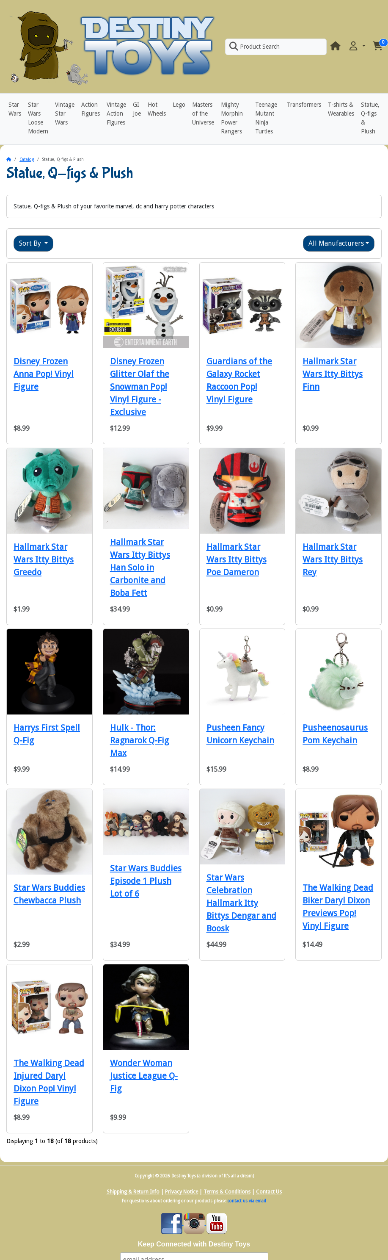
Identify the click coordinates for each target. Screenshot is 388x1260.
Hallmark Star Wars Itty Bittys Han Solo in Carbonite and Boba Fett (140, 567)
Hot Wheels (157, 109)
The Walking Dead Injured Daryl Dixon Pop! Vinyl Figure (49, 1082)
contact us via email (247, 1201)
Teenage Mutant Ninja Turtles (266, 118)
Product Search (254, 46)
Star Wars (14, 109)
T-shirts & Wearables (341, 109)
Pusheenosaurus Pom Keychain (335, 734)
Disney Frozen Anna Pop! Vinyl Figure (44, 374)
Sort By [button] (31, 243)
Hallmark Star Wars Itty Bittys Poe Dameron (236, 559)
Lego (179, 104)
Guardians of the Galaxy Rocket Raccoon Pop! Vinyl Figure (239, 380)
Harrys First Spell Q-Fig (47, 734)
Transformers (304, 104)
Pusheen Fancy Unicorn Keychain (240, 734)
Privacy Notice (181, 1192)
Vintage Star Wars (64, 113)
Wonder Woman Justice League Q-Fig (144, 1076)
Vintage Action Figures (116, 113)
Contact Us (269, 1192)
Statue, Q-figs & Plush (370, 118)
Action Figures (90, 109)
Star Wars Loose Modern (38, 118)
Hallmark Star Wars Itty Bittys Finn (333, 374)
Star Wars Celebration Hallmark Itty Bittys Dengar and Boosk (241, 902)
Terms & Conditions (227, 1192)
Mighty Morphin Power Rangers (232, 118)
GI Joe (137, 109)
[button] (356, 46)
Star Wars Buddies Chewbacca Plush (49, 894)
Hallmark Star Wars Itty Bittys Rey (333, 559)
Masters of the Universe (203, 113)
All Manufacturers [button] (336, 243)
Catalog (26, 159)
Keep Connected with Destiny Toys (194, 1244)
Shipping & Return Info (133, 1192)
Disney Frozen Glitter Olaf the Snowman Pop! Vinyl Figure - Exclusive (139, 386)
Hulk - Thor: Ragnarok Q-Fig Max (139, 740)
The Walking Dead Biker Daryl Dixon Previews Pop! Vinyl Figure (338, 907)
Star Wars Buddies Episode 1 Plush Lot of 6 (146, 881)
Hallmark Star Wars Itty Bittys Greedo (44, 559)
